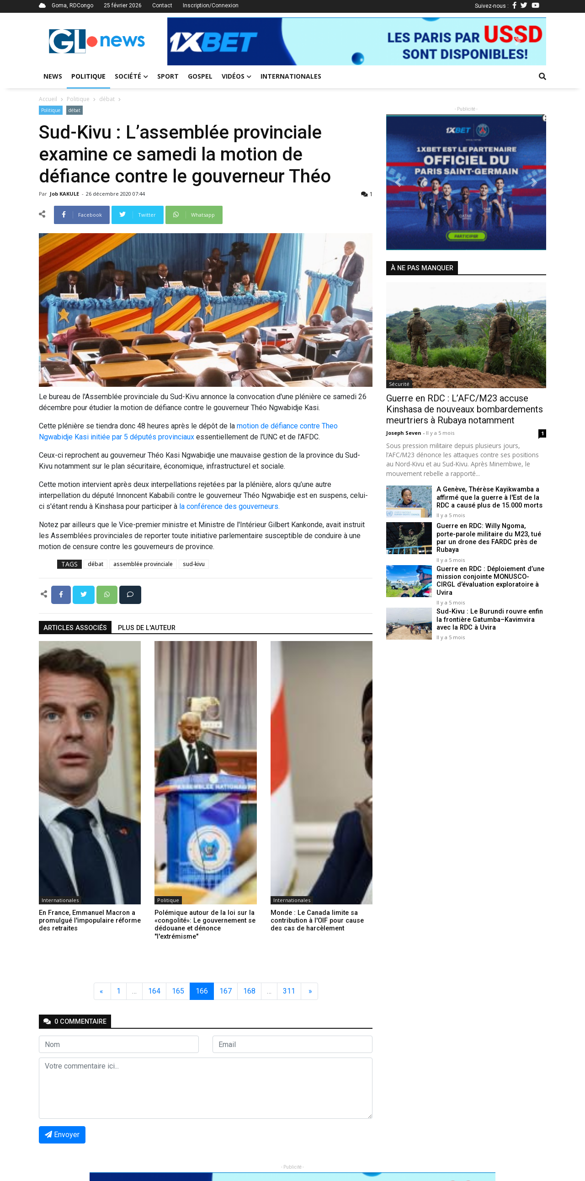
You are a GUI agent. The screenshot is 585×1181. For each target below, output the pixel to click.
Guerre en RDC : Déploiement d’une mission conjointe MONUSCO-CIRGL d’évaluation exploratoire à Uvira (489, 574)
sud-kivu (194, 564)
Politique (88, 76)
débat (107, 99)
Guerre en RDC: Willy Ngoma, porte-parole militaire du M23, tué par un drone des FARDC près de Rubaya (491, 534)
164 (154, 991)
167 (225, 991)
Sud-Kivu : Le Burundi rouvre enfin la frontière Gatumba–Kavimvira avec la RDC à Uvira (488, 613)
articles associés (75, 628)
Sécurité (399, 383)
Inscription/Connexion (211, 5)
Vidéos (236, 76)
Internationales (291, 76)
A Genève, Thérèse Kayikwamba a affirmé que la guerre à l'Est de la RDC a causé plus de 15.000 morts (488, 497)
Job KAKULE (65, 193)
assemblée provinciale (143, 564)
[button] (195, 41)
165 (178, 991)
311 (289, 991)
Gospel (200, 76)
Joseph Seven (404, 432)
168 (249, 991)
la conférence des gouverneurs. (229, 506)
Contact (162, 5)
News (52, 76)
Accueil (48, 99)
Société (131, 76)
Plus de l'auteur (147, 628)
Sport (168, 76)
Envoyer (62, 1134)
